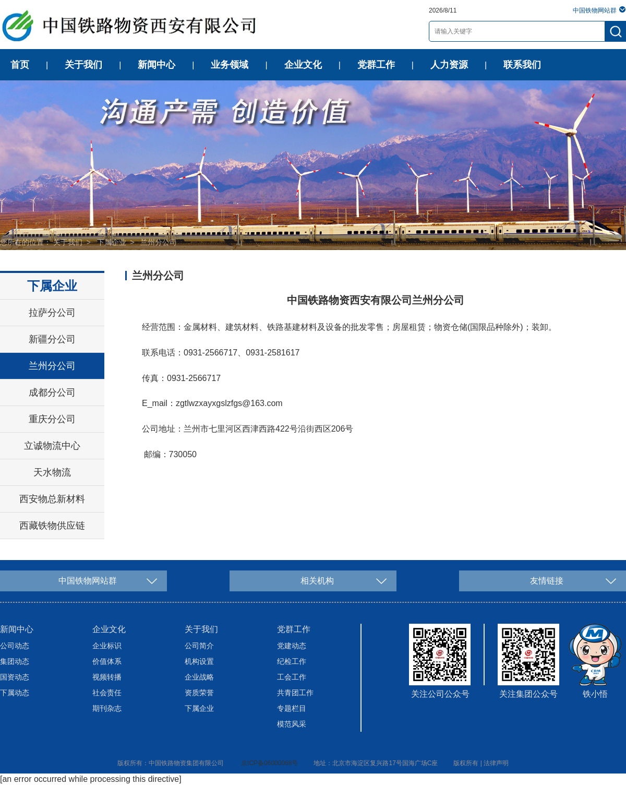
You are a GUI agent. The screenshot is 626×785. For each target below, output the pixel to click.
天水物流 (52, 472)
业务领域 (229, 65)
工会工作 (291, 677)
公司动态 (14, 645)
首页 (19, 65)
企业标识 (107, 645)
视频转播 (107, 677)
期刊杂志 (107, 708)
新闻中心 (156, 65)
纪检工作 (291, 661)
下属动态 (14, 692)
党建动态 (291, 645)
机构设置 (199, 661)
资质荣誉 (199, 692)
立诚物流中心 (52, 446)
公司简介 (199, 645)
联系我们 (522, 65)
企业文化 (303, 65)
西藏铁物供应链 (52, 525)
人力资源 (449, 65)
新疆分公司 (52, 339)
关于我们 (83, 65)
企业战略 (199, 677)
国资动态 (14, 677)
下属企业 (111, 242)
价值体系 (107, 661)
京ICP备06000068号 (269, 763)
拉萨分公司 (52, 312)
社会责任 (107, 692)
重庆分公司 (52, 419)
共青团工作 (295, 692)
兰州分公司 (158, 242)
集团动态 (14, 661)
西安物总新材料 (52, 499)
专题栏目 (291, 708)
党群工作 (376, 65)
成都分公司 (52, 392)
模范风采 (291, 724)
